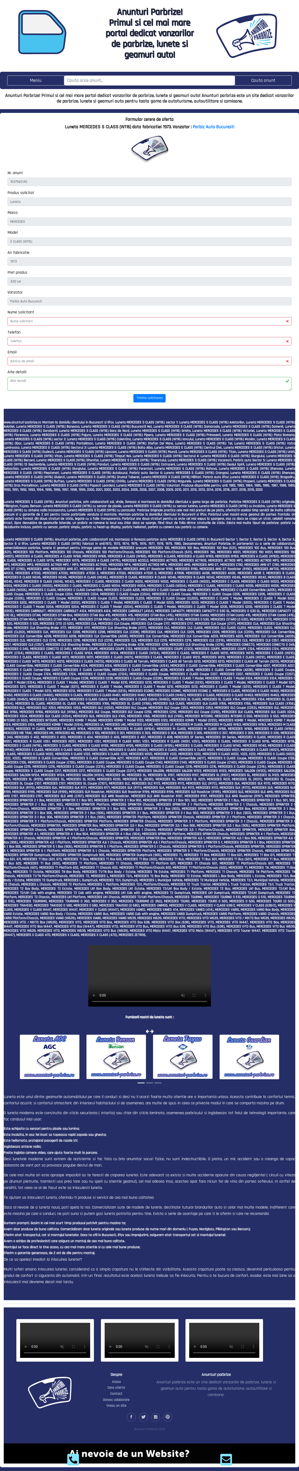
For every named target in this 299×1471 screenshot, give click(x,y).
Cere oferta (116, 1387)
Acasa (116, 1381)
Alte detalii (16, 372)
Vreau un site (116, 1405)
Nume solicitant (20, 312)
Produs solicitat (20, 192)
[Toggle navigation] (35, 80)
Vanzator (15, 292)
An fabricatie (18, 252)
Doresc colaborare (116, 1399)
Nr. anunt (15, 173)
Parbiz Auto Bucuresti (213, 127)
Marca (12, 212)
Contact (116, 1393)
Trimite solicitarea (149, 398)
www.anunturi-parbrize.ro (22, 422)
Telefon (14, 332)
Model (12, 232)
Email (12, 352)
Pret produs (17, 272)
